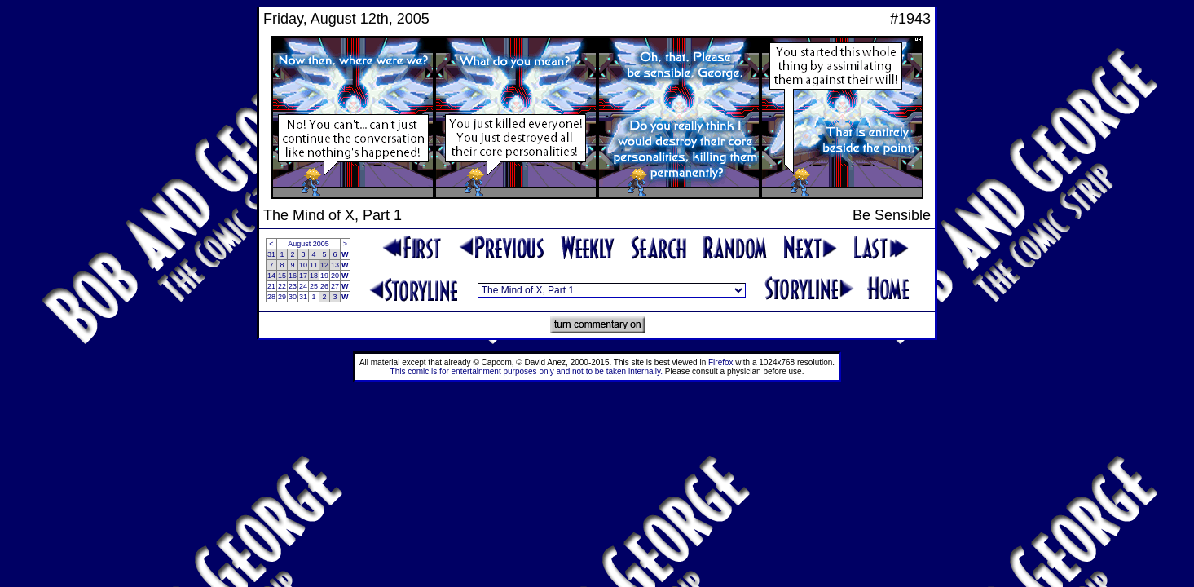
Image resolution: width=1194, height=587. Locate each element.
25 (314, 286)
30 (293, 297)
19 (324, 275)
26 (324, 286)
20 (335, 275)
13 (335, 265)
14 (271, 275)
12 (324, 265)
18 (314, 275)
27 (335, 286)
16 (293, 275)
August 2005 (308, 244)
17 (303, 275)
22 (282, 286)
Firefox (721, 362)
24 (303, 286)
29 (282, 297)
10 (303, 265)
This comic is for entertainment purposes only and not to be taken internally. (526, 371)
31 (271, 254)
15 (282, 275)
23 (293, 286)
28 (271, 297)
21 (271, 286)
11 (314, 265)
